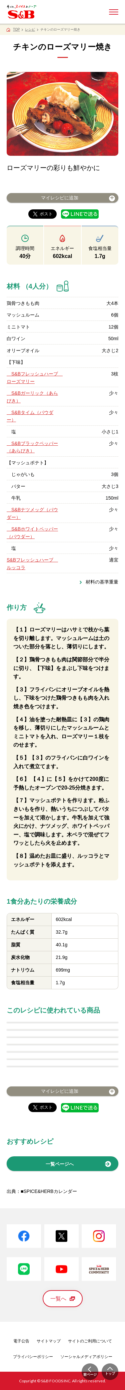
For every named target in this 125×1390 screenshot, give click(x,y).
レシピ (30, 29)
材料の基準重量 (102, 581)
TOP (16, 29)
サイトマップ (49, 1341)
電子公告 (21, 1341)
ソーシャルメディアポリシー (86, 1356)
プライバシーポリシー (33, 1356)
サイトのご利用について (90, 1341)
